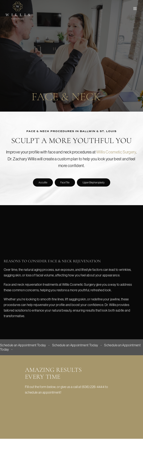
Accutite (43, 182)
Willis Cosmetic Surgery (116, 152)
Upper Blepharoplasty (93, 182)
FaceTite (64, 182)
